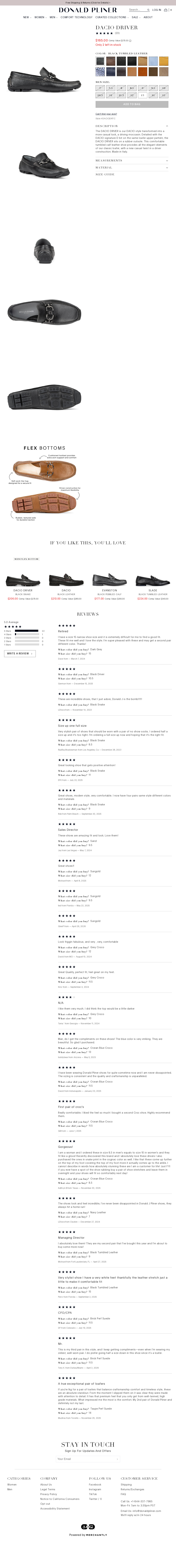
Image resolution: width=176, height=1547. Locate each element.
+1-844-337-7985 (142, 1510)
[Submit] (117, 1467)
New (27, 17)
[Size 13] (142, 102)
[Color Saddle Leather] (132, 78)
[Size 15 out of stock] (163, 102)
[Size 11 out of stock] (111, 102)
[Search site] (148, 10)
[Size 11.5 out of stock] (121, 102)
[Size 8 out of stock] (121, 95)
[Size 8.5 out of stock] (132, 95)
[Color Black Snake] (121, 68)
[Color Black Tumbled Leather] (100, 68)
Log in (156, 10)
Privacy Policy (48, 1502)
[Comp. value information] (130, 47)
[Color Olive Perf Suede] (153, 78)
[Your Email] (85, 1467)
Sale (136, 17)
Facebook (95, 1493)
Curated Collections (112, 17)
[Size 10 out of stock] (163, 95)
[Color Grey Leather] (121, 78)
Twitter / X (95, 1507)
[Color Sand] (142, 68)
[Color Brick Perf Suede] (142, 78)
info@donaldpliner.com (147, 1519)
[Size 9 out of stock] (142, 95)
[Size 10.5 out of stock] (100, 102)
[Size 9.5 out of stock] (153, 95)
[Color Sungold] (163, 68)
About (148, 17)
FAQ (123, 1502)
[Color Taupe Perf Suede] (163, 78)
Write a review (20, 662)
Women (41, 17)
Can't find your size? (106, 121)
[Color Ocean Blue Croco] (100, 78)
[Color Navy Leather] (111, 78)
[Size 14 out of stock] (153, 102)
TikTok (93, 1502)
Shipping (126, 1493)
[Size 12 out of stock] (132, 102)
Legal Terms (47, 1498)
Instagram (95, 1498)
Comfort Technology (77, 17)
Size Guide (105, 181)
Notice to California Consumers (59, 1507)
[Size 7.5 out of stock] (111, 95)
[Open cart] (168, 10)
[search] (138, 9)
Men (54, 17)
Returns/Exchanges (132, 1498)
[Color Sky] (153, 68)
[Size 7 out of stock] (100, 95)
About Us (46, 1493)
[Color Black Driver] (132, 68)
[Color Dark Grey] (111, 68)
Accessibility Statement (55, 1517)
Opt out (45, 1512)
